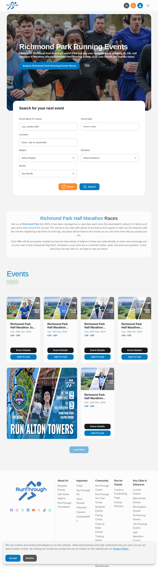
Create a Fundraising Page (120, 493)
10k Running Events (140, 526)
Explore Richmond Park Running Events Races (50, 65)
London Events (137, 491)
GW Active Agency (63, 496)
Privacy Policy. (121, 548)
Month (22, 166)
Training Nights (99, 538)
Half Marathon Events (138, 536)
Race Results (80, 501)
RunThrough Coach (102, 487)
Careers (80, 512)
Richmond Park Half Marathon (71, 218)
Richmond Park (30, 224)
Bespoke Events (62, 487)
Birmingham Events (139, 509)
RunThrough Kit (83, 492)
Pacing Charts (99, 517)
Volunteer (81, 507)
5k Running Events (139, 517)
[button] (23, 326)
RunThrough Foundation (64, 505)
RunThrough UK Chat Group (102, 498)
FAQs (79, 485)
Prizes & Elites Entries (100, 528)
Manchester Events (139, 500)
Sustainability (83, 518)
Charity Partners (118, 504)
